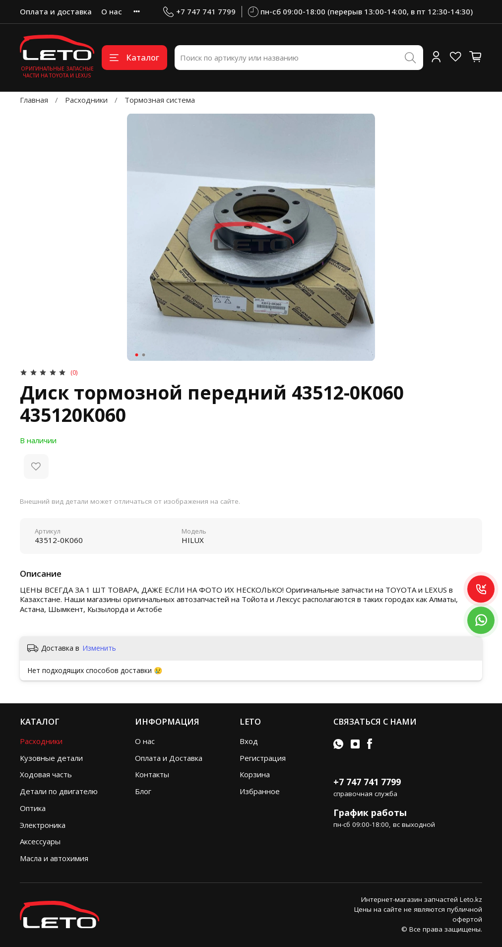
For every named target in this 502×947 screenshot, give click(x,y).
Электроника (42, 825)
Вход (249, 741)
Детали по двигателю (59, 791)
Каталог (134, 57)
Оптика (33, 808)
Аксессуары (40, 841)
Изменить (99, 648)
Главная (34, 100)
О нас (111, 11)
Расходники (86, 100)
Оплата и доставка (56, 11)
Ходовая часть (46, 774)
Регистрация (263, 758)
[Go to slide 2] (143, 354)
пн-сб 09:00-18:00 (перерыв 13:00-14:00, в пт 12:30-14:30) (360, 11)
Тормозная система (160, 100)
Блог (143, 791)
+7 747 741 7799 (199, 11)
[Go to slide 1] (136, 354)
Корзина (255, 774)
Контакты (152, 774)
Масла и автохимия (54, 858)
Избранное (260, 791)
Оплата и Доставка (168, 758)
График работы (370, 812)
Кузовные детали (51, 758)
